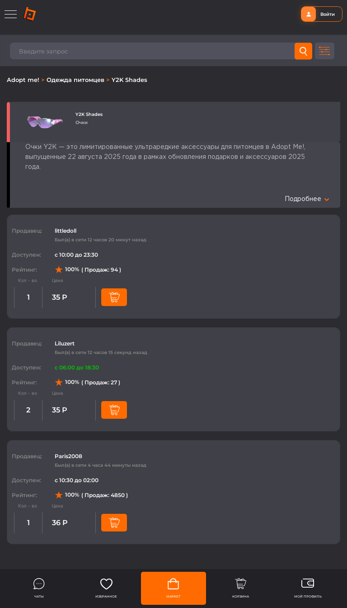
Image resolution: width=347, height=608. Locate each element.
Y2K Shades (129, 79)
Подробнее (307, 199)
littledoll (65, 230)
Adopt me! (24, 79)
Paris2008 (68, 456)
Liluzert (65, 343)
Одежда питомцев (76, 79)
